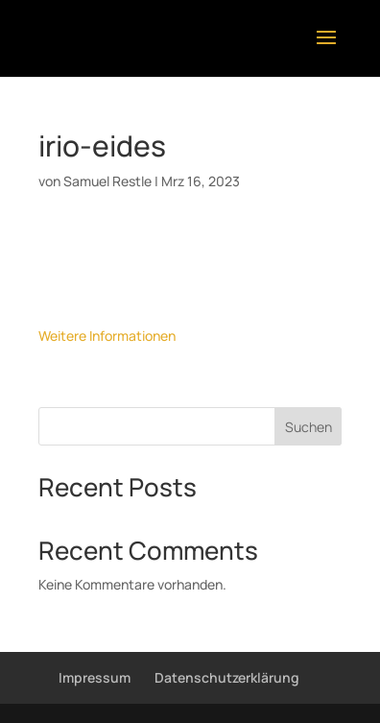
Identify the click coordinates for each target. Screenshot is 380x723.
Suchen (308, 427)
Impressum (95, 677)
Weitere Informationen (107, 335)
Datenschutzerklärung (226, 677)
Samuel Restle (107, 181)
